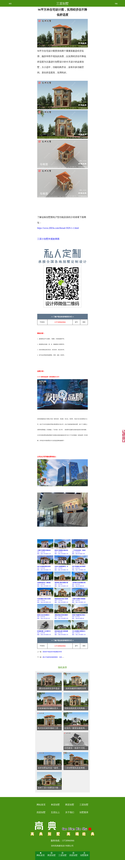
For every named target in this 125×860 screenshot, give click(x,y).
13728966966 (60, 322)
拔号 (76, 322)
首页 (10, 3)
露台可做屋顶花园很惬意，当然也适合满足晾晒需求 (58, 657)
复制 (84, 322)
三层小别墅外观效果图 (48, 239)
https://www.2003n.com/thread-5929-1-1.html (58, 228)
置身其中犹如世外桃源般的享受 (52, 651)
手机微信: (42, 322)
